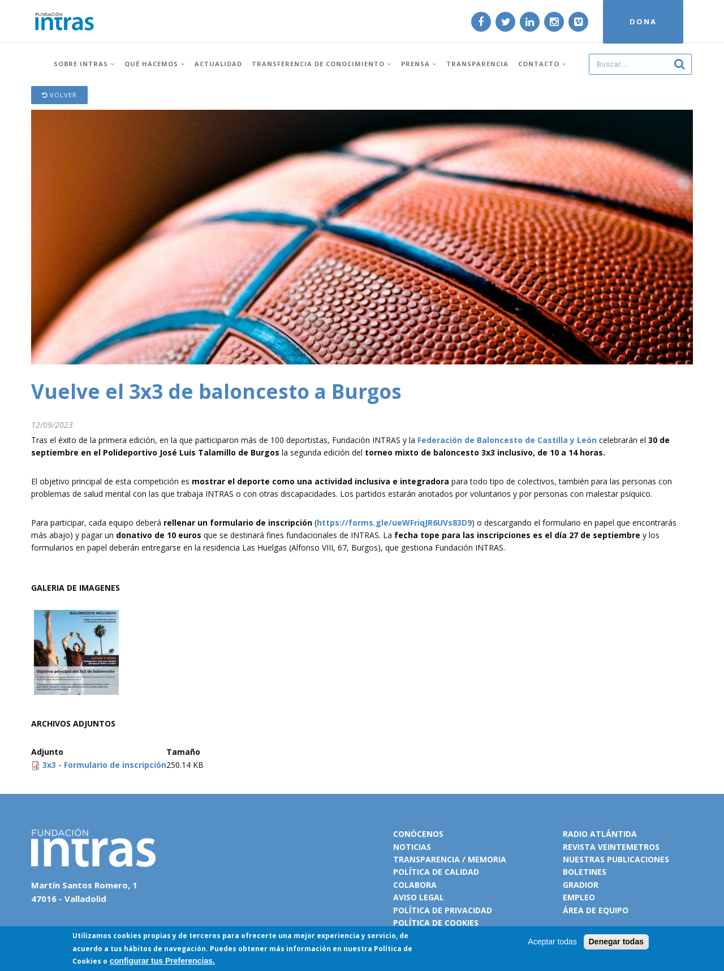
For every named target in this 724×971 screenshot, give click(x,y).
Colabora (415, 884)
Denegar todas (616, 942)
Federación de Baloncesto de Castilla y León (507, 440)
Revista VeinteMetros (611, 846)
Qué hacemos (154, 63)
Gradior (580, 884)
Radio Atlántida (600, 833)
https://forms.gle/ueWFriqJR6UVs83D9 (394, 522)
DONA (643, 21)
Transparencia (477, 63)
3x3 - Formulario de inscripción (104, 764)
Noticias (412, 846)
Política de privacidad (442, 910)
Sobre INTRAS (84, 63)
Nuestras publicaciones (616, 859)
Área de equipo (595, 910)
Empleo (579, 897)
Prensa (419, 63)
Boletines (584, 871)
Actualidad (218, 63)
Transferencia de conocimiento (321, 63)
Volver (59, 95)
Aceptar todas (552, 942)
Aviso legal (418, 897)
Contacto (542, 63)
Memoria (487, 859)
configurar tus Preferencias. (162, 961)
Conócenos (418, 833)
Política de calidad (436, 871)
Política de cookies (436, 922)
